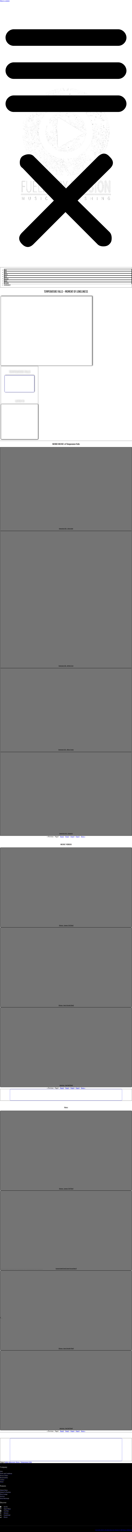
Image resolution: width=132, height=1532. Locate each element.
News (5, 272)
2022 (6, 1462)
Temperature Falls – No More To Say (66, 666)
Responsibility (7, 285)
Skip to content (5, 1)
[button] (66, 134)
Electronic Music (14, 1462)
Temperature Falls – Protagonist (66, 833)
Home (5, 270)
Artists (6, 274)
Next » (83, 837)
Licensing (6, 283)
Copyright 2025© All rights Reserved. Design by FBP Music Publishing (113, 1530)
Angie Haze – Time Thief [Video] (66, 1085)
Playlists (6, 279)
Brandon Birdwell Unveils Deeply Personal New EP (66, 1268)
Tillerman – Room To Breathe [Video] (66, 1005)
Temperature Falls (26, 1462)
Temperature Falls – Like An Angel (66, 528)
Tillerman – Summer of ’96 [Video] (66, 925)
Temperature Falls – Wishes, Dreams (66, 749)
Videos (5, 281)
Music (5, 276)
